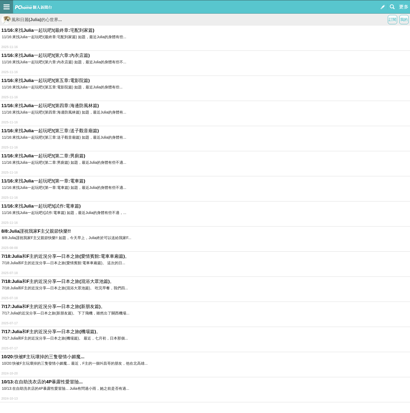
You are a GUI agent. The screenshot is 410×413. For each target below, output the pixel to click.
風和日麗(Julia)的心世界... (31, 19)
